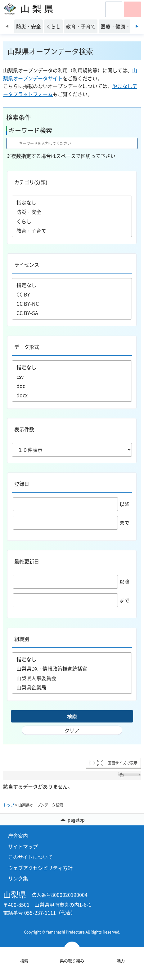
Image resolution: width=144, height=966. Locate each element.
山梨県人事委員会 (71, 678)
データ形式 (26, 346)
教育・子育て (71, 230)
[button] (113, 9)
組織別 (21, 638)
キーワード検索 (30, 130)
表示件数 (24, 429)
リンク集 (18, 878)
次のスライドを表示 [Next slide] (137, 26)
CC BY (71, 294)
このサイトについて (30, 857)
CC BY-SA (71, 312)
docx (71, 395)
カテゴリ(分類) (30, 182)
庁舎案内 (18, 835)
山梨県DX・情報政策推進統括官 (71, 668)
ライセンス (26, 264)
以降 (71, 504)
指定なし (71, 202)
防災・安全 (71, 212)
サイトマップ (23, 846)
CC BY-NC (71, 303)
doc (71, 385)
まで (71, 522)
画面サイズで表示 (122, 763)
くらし (71, 221)
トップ (8, 805)
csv (71, 376)
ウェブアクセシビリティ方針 (40, 867)
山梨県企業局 (71, 687)
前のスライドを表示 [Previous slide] (7, 26)
